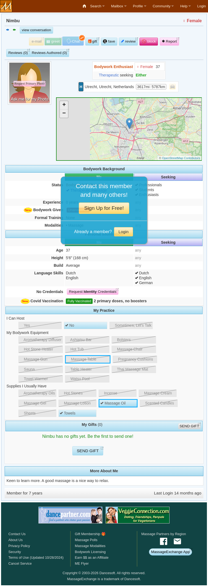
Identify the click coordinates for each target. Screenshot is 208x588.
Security (14, 552)
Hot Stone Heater (36, 349)
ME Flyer (82, 563)
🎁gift (92, 41)
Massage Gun (33, 359)
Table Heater (79, 369)
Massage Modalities (90, 546)
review (128, 41)
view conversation (36, 30)
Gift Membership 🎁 (90, 534)
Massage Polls (86, 540)
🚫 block (149, 41)
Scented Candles (157, 403)
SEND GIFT (189, 426)
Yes (25, 325)
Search (95, 6)
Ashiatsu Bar (79, 340)
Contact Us (16, 534)
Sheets (27, 413)
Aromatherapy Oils (37, 393)
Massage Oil (113, 403)
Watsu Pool (78, 379)
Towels (67, 413)
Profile (138, 6)
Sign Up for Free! (104, 208)
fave (109, 41)
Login (201, 6)
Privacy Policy (19, 546)
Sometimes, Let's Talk (131, 325)
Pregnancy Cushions (133, 359)
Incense (108, 393)
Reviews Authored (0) (49, 53)
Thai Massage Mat (130, 369)
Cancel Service (20, 563)
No (69, 325)
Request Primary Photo (29, 84)
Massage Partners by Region (163, 534)
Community (162, 6)
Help (183, 6)
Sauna (27, 369)
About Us (15, 540)
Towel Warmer (34, 379)
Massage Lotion (75, 403)
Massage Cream (156, 393)
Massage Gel (33, 403)
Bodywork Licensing (90, 552)
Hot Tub (75, 349)
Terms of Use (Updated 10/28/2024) (35, 557)
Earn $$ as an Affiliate (91, 557)
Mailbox (117, 6)
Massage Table (81, 359)
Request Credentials (92, 292)
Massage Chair (127, 349)
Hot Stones (71, 393)
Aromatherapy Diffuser (40, 340)
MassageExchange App (170, 552)
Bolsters (122, 340)
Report (169, 41)
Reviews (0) (18, 53)
